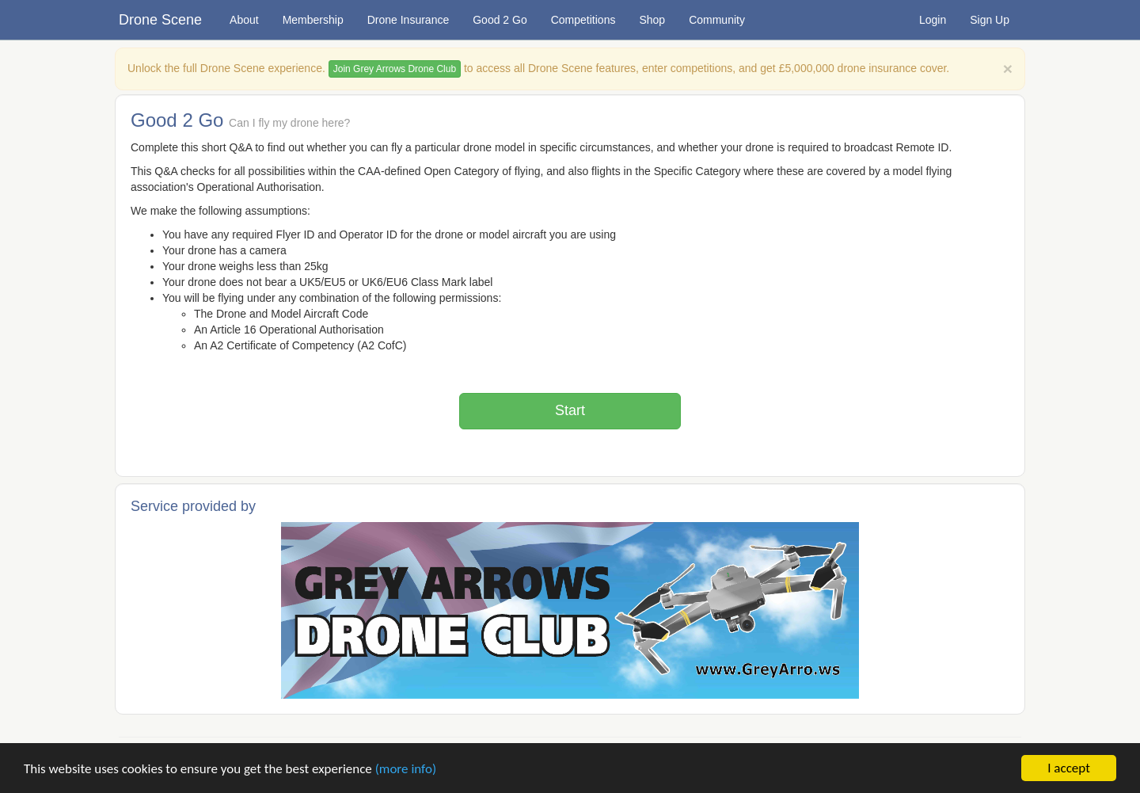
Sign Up (989, 19)
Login (932, 19)
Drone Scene (160, 20)
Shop (652, 19)
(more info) (405, 769)
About (244, 19)
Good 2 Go (500, 19)
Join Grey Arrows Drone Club (394, 68)
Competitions (583, 19)
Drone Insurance (408, 19)
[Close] (1008, 68)
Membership (313, 19)
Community (717, 19)
